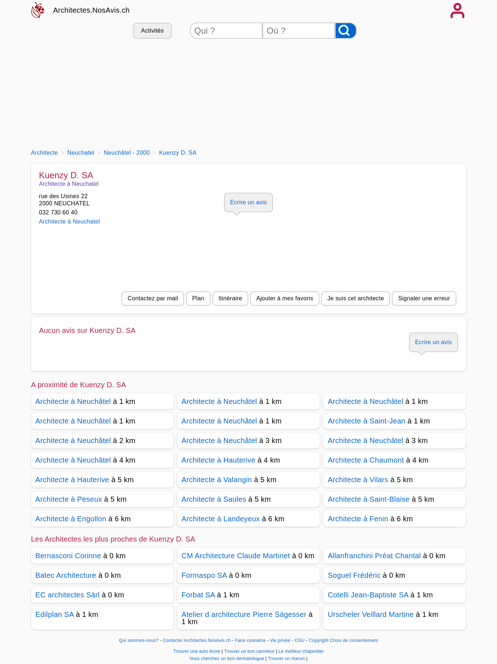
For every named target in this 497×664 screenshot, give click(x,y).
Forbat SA (198, 595)
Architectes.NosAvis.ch (91, 10)
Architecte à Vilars (358, 480)
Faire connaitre (250, 640)
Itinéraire (230, 298)
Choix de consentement (354, 640)
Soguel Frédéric (354, 575)
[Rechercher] (346, 30)
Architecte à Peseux (69, 499)
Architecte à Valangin (217, 480)
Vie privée (280, 640)
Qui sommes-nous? (138, 640)
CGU (300, 640)
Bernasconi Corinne (68, 556)
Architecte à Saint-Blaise (369, 499)
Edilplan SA (55, 614)
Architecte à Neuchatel (69, 221)
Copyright (318, 640)
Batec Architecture (66, 575)
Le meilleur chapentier (301, 651)
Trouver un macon (287, 658)
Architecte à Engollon (71, 519)
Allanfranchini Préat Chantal (374, 556)
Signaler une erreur (424, 298)
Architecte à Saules (214, 499)
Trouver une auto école (197, 651)
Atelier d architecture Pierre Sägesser (244, 614)
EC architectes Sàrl (68, 595)
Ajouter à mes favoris (284, 298)
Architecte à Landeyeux (221, 519)
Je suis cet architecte (355, 298)
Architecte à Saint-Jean (366, 421)
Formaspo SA (204, 575)
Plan (198, 298)
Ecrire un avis (248, 202)
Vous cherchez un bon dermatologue (228, 658)
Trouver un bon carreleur (250, 651)
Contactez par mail (153, 298)
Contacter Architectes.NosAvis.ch (197, 640)
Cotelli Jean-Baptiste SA (368, 595)
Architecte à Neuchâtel (73, 401)
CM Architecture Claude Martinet (236, 556)
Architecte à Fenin (358, 519)
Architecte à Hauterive (219, 460)
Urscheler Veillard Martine (371, 614)
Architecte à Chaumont (366, 460)
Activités (152, 31)
